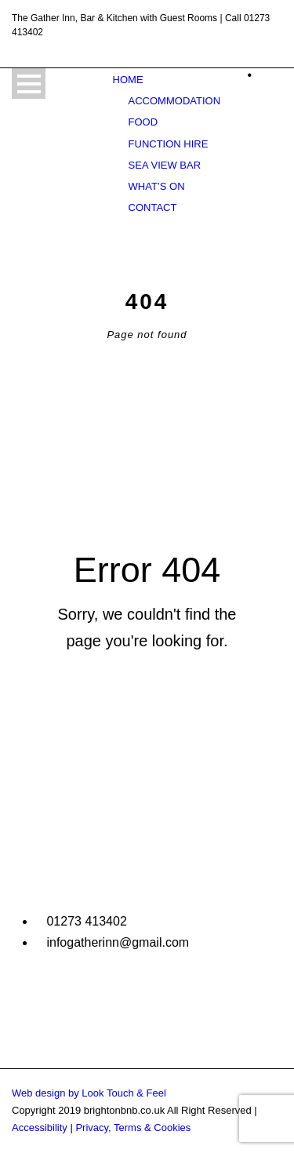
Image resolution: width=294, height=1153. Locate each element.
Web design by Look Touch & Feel (89, 1093)
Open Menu (28, 83)
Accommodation (174, 101)
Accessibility (39, 1127)
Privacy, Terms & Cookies (133, 1127)
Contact (153, 207)
